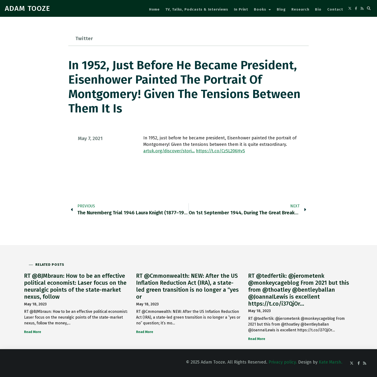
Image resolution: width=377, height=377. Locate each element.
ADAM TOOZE (27, 8)
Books (262, 9)
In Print (241, 9)
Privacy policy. (283, 362)
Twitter (84, 38)
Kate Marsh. (330, 362)
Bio (318, 9)
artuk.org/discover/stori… (169, 151)
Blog (281, 9)
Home (154, 9)
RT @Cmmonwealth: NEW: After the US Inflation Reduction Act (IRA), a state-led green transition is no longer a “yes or (187, 286)
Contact (335, 9)
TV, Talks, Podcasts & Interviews (196, 9)
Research (300, 9)
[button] (368, 8)
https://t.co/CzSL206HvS (220, 151)
